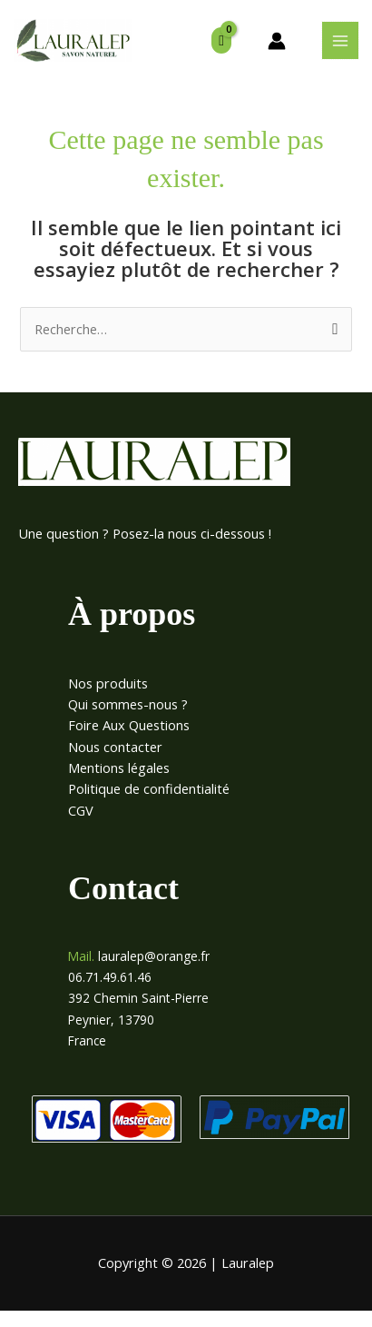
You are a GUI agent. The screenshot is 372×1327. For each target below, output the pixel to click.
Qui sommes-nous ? (128, 704)
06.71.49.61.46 (110, 976)
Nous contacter (115, 747)
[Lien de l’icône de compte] (277, 41)
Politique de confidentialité (149, 788)
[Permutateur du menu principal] (340, 40)
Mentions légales (119, 767)
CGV (80, 810)
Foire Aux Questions (129, 725)
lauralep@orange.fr (154, 956)
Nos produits (108, 683)
